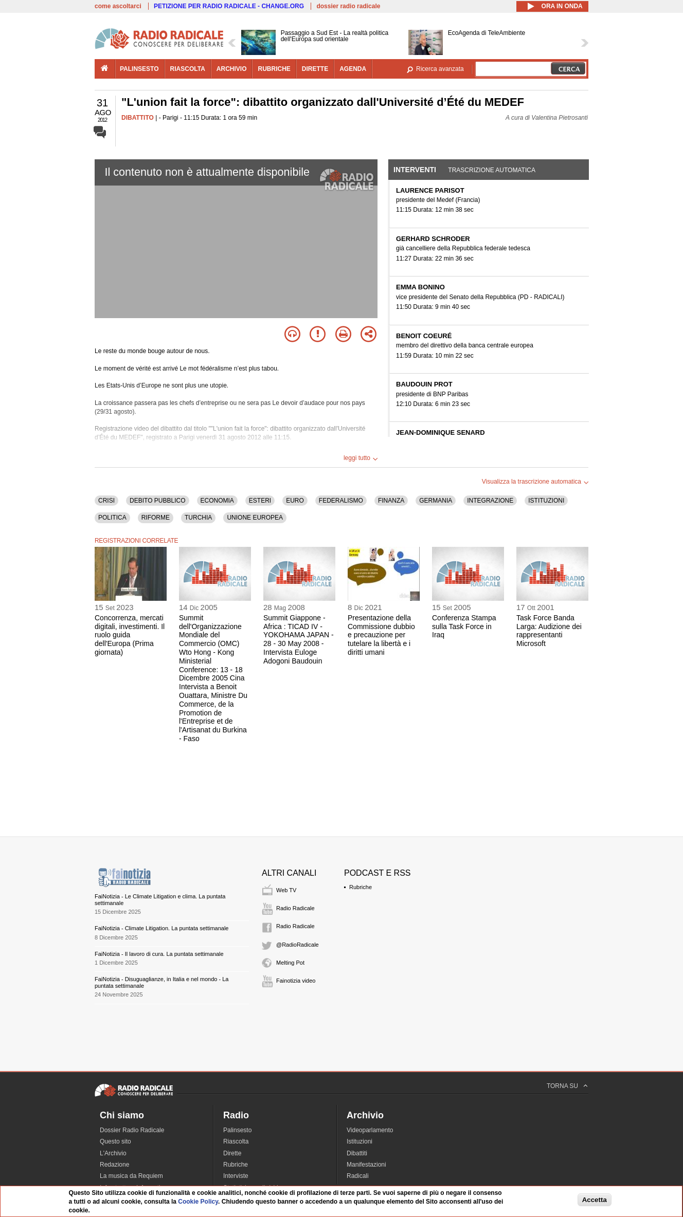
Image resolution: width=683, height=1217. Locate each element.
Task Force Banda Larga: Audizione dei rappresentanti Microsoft (549, 631)
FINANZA (391, 500)
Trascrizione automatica (491, 170)
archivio (232, 68)
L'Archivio (113, 1153)
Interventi (414, 169)
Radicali (358, 1175)
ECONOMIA (217, 500)
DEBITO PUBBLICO (157, 500)
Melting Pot (290, 963)
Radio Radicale (295, 908)
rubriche (274, 68)
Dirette (232, 1153)
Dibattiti (357, 1153)
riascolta (187, 68)
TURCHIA (198, 517)
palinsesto (139, 68)
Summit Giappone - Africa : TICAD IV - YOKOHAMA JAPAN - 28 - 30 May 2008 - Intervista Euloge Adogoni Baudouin (298, 639)
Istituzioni (359, 1141)
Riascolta (235, 1141)
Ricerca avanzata (440, 68)
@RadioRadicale (297, 945)
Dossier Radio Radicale (132, 1130)
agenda (352, 68)
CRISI (106, 500)
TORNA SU (562, 1086)
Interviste (235, 1175)
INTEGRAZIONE (490, 500)
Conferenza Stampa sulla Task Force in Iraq (464, 626)
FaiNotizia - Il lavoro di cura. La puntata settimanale (159, 954)
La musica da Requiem (131, 1175)
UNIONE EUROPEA (255, 517)
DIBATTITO (137, 117)
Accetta (594, 1200)
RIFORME (155, 517)
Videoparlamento (370, 1130)
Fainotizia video (295, 981)
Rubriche (360, 887)
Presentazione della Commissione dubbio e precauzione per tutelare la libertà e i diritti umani (381, 635)
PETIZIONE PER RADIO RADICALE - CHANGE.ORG (229, 6)
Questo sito (115, 1141)
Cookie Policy (198, 1201)
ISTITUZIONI (546, 500)
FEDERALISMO (341, 500)
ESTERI (260, 500)
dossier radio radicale (348, 6)
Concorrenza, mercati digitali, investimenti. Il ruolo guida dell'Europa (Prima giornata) (130, 635)
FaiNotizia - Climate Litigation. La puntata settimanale (161, 928)
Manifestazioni (366, 1164)
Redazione (114, 1164)
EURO (295, 500)
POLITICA (112, 517)
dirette (315, 68)
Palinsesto (237, 1130)
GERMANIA (435, 500)
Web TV (286, 890)
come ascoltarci (118, 6)
